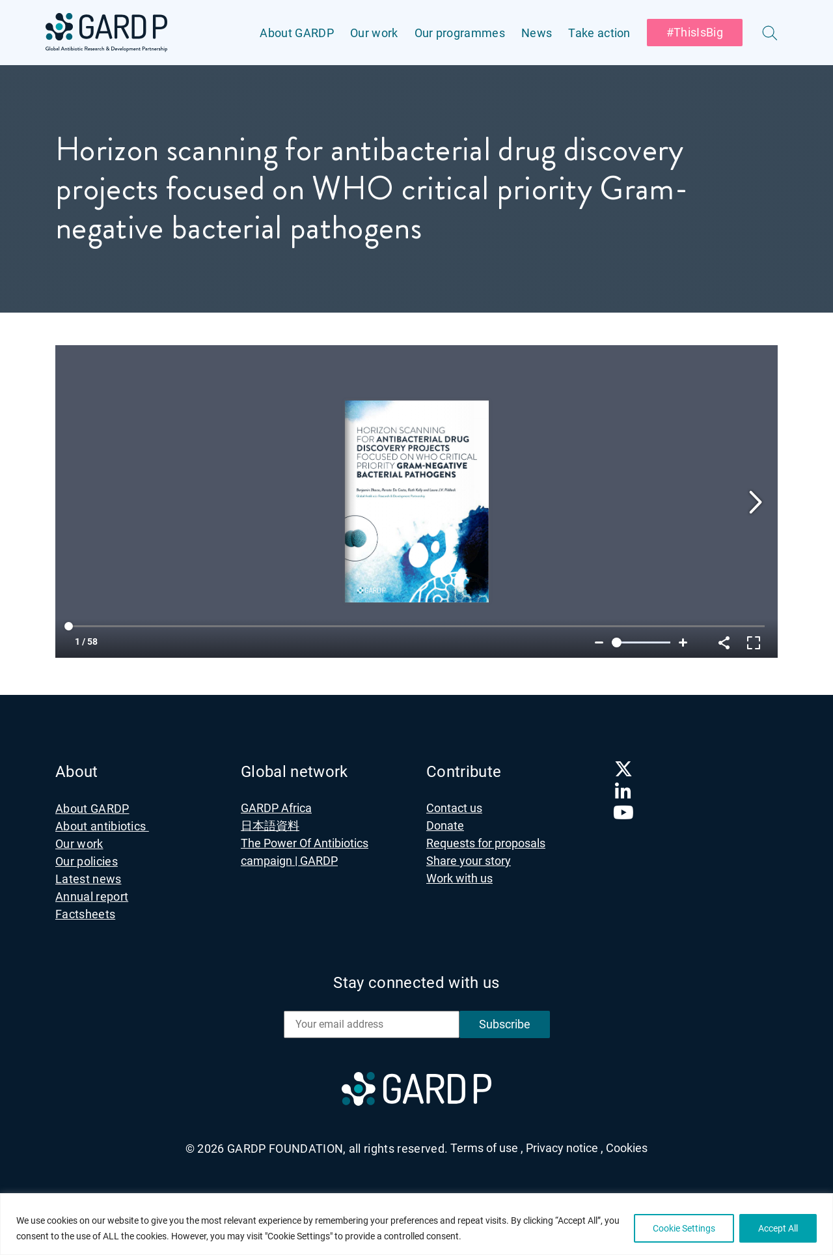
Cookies (627, 1148)
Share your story (468, 860)
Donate (445, 825)
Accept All (778, 1228)
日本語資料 (270, 825)
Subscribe (504, 1024)
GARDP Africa (276, 808)
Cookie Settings (684, 1228)
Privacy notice (564, 1148)
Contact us (454, 808)
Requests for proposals (485, 843)
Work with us (459, 878)
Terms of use (486, 1148)
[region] (416, 1224)
